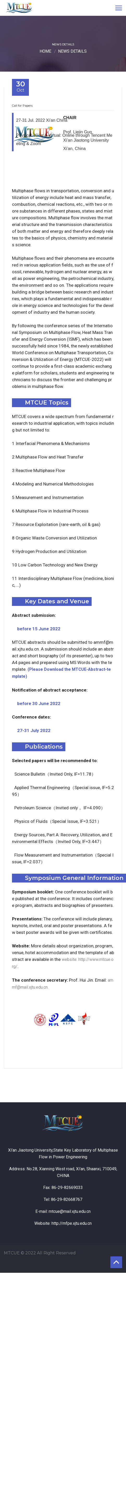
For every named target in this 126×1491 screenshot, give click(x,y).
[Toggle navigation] (118, 8)
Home (45, 51)
